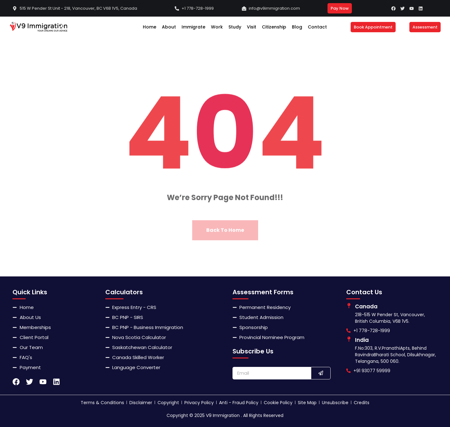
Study (234, 27)
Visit (251, 27)
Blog (297, 27)
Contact (317, 27)
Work (217, 27)
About (169, 27)
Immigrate (193, 27)
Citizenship (274, 27)
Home (149, 27)
